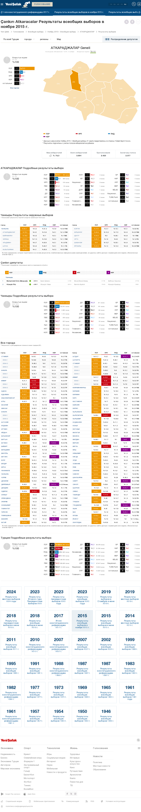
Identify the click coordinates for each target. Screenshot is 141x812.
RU (125, 4)
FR (122, 4)
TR (111, 4)
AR (118, 4)
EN (115, 4)
